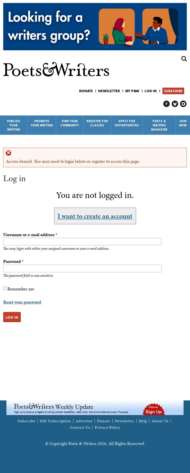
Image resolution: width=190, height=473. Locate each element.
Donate (86, 91)
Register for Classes (97, 123)
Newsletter (109, 91)
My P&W (132, 91)
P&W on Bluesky (175, 104)
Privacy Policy (107, 427)
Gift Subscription (55, 421)
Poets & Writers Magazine (159, 125)
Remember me (20, 289)
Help (143, 421)
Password (13, 261)
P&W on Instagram (183, 104)
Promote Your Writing (42, 123)
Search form (184, 58)
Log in (151, 91)
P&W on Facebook (166, 104)
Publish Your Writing (13, 125)
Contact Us (80, 427)
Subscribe (173, 91)
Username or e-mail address (30, 234)
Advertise (84, 421)
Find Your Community (70, 123)
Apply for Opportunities (127, 123)
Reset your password (22, 302)
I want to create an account (95, 216)
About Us (160, 421)
